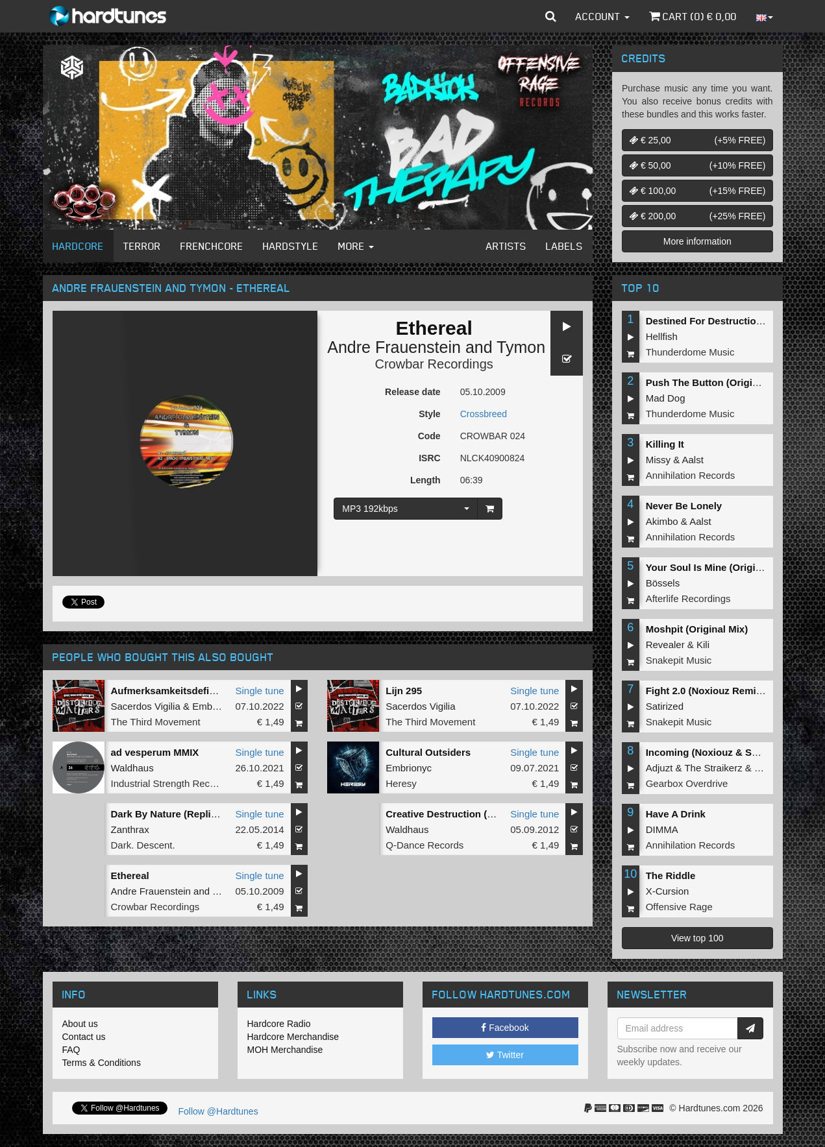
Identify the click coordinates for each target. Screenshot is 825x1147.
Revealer (665, 644)
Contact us (84, 1037)
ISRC (429, 458)
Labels (564, 245)
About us (80, 1024)
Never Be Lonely (684, 505)
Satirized (664, 706)
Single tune (260, 690)
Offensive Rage (679, 906)
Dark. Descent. (143, 845)
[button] (551, 16)
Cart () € (693, 16)
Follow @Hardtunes (218, 1111)
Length (425, 480)
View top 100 (697, 938)
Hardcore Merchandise (293, 1037)
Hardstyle (291, 245)
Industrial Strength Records (170, 783)
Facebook (504, 1027)
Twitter (505, 1055)
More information (697, 241)
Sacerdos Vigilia (145, 706)
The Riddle (671, 875)
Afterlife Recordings (688, 598)
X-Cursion (667, 891)
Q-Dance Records (424, 845)
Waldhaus (132, 767)
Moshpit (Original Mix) (697, 628)
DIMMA (662, 829)
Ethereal (130, 875)
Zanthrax (130, 829)
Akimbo (662, 521)
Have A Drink (676, 813)
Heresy (401, 783)
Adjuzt (659, 767)
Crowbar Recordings (434, 364)
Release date (413, 392)
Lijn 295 (404, 690)
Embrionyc (215, 706)
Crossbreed (483, 414)
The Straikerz (713, 767)
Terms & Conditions (101, 1062)
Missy (658, 459)
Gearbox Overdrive (687, 783)
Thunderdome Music (690, 351)
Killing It (665, 444)
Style (429, 414)
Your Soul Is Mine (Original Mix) (719, 567)
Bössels (663, 582)
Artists (506, 245)
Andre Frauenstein (394, 347)
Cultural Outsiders (428, 752)
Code (429, 436)
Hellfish (662, 336)
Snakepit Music (679, 660)
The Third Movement (156, 721)
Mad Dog (665, 398)
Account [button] (603, 16)
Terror (142, 245)
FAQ (71, 1049)
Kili (702, 644)
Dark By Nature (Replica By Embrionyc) (202, 813)
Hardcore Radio (279, 1024)
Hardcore (78, 245)
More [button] (356, 245)
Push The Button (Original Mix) (717, 382)
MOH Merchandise (285, 1049)
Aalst (693, 459)
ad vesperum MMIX (155, 752)
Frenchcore (211, 245)
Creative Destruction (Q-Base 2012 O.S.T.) (482, 813)
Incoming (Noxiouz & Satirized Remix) (733, 752)
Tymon (521, 347)
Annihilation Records (690, 475)
